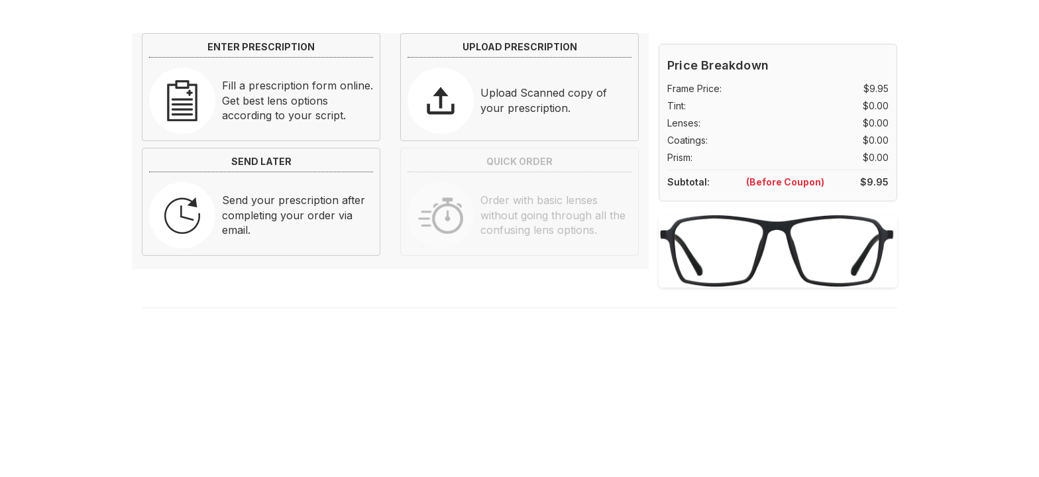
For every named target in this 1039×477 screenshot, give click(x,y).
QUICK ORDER (519, 161)
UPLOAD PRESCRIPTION (520, 46)
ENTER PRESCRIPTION (261, 46)
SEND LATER (261, 161)
